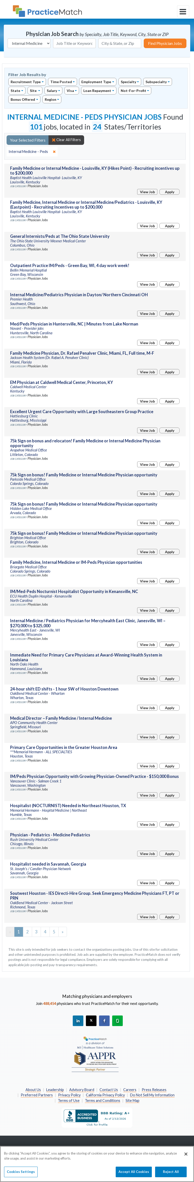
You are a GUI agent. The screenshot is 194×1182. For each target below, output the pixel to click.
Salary (52, 90)
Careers (129, 1090)
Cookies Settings (21, 1174)
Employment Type (96, 82)
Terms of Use (69, 1100)
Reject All (171, 1174)
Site (33, 90)
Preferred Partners (37, 1095)
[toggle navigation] (183, 11)
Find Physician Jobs (165, 43)
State (15, 90)
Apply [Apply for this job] (169, 192)
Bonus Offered (23, 99)
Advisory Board (81, 1090)
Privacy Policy (69, 1095)
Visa (70, 90)
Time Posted (61, 82)
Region (50, 99)
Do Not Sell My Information (152, 1095)
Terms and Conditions (102, 1100)
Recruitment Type (26, 82)
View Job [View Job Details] (147, 192)
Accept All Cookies (133, 1174)
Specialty (128, 82)
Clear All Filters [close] (66, 140)
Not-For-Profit (133, 90)
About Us (33, 1090)
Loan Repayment (97, 90)
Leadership (55, 1090)
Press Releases (154, 1090)
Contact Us (109, 1090)
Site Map (132, 1100)
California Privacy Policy (105, 1095)
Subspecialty (156, 82)
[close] (32, 151)
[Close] (185, 1156)
